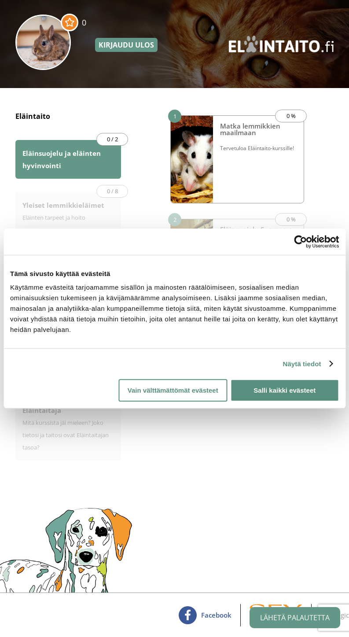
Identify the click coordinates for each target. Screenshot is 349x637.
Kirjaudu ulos (126, 45)
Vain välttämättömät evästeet (173, 390)
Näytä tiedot (302, 364)
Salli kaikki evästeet (284, 390)
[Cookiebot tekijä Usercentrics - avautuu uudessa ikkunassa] (300, 241)
